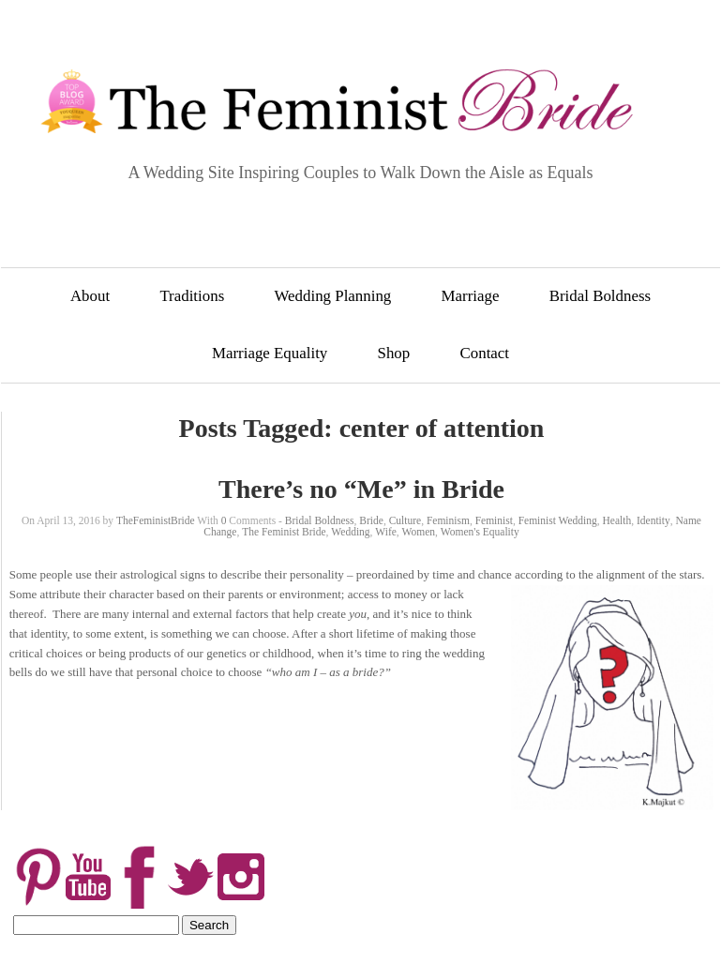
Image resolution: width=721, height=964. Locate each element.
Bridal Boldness (600, 296)
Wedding (350, 531)
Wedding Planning (332, 296)
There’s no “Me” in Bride (361, 489)
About (90, 296)
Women (418, 531)
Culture (405, 520)
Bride (371, 520)
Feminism (448, 520)
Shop (394, 353)
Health (617, 520)
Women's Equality (480, 531)
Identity (653, 520)
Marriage (471, 296)
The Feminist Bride (283, 531)
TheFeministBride (155, 520)
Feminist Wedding (557, 520)
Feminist (494, 520)
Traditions (191, 296)
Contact (485, 353)
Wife (386, 531)
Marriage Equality (269, 353)
